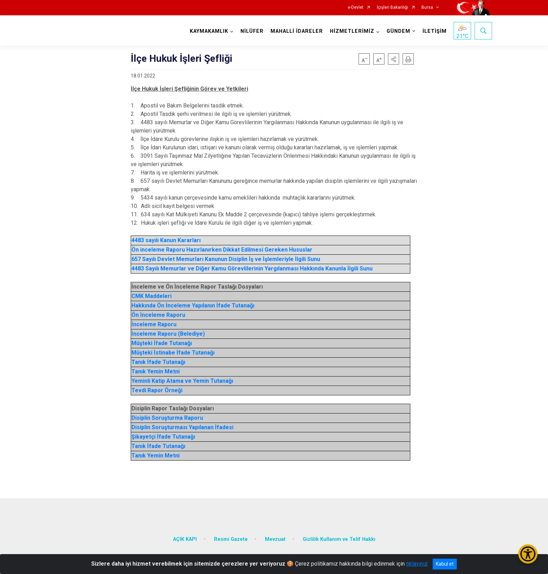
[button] (393, 59)
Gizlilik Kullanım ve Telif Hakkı (339, 538)
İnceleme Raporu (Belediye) (168, 333)
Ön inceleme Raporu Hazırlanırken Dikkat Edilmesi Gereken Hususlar (221, 249)
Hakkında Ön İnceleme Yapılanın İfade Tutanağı (192, 305)
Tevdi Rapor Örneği (156, 390)
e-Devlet (355, 7)
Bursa (427, 7)
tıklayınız (417, 563)
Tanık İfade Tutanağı (158, 362)
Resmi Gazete (231, 538)
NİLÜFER (251, 31)
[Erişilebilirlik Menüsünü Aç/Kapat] (528, 554)
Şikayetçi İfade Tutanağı (163, 436)
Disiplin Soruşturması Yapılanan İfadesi (182, 427)
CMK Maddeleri (151, 296)
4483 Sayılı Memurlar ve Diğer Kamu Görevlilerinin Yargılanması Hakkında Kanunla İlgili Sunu (252, 268)
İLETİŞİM (434, 31)
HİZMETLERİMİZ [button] (352, 31)
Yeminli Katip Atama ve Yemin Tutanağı (182, 381)
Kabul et (445, 564)
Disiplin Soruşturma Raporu (167, 418)
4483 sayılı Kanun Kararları (166, 240)
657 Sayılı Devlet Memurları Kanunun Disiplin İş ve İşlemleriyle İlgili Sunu (225, 259)
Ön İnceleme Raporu (158, 315)
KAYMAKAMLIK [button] (208, 31)
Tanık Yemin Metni (155, 371)
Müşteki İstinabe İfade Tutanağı (173, 352)
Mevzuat (275, 538)
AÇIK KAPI (185, 538)
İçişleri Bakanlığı (392, 7)
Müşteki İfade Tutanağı (161, 343)
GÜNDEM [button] (398, 31)
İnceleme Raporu (153, 324)
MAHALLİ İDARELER (296, 31)
